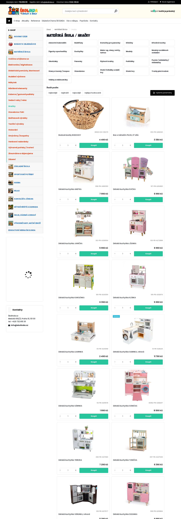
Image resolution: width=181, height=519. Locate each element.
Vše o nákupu (72, 21)
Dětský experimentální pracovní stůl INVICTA (59, 368)
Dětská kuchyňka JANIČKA (61, 191)
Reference (35, 21)
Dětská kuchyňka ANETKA (124, 135)
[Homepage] (9, 21)
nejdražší (65, 93)
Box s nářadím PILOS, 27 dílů (94, 135)
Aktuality (25, 21)
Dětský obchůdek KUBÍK (155, 368)
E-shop (17, 21)
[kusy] (54, 147)
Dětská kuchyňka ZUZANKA (157, 308)
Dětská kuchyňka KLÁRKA (156, 191)
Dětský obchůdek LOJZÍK (60, 426)
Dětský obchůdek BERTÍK (92, 368)
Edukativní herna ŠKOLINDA (53, 21)
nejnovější (76, 93)
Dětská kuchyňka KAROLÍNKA (126, 191)
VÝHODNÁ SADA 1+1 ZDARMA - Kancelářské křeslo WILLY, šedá (30, 291)
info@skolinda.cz (47, 2)
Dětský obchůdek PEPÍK (123, 426)
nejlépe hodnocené (93, 93)
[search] (116, 11)
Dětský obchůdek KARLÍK (124, 368)
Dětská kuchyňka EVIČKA (156, 135)
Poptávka (84, 21)
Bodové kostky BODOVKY (60, 135)
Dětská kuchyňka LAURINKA (61, 249)
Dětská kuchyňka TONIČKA (93, 308)
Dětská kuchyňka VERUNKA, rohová (125, 308)
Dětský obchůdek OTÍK (91, 426)
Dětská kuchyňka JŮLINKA (92, 191)
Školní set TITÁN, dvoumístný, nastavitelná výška (29, 252)
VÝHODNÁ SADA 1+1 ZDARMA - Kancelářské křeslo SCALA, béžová (30, 271)
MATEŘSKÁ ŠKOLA (61, 29)
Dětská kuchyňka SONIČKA (157, 250)
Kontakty (94, 21)
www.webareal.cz (100, 517)
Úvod (49, 29)
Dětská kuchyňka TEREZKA (61, 308)
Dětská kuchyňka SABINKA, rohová (93, 249)
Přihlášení (154, 2)
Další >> (123, 450)
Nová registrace (168, 2)
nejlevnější (53, 93)
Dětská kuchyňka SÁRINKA (125, 249)
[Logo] (22, 11)
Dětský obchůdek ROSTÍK (156, 426)
